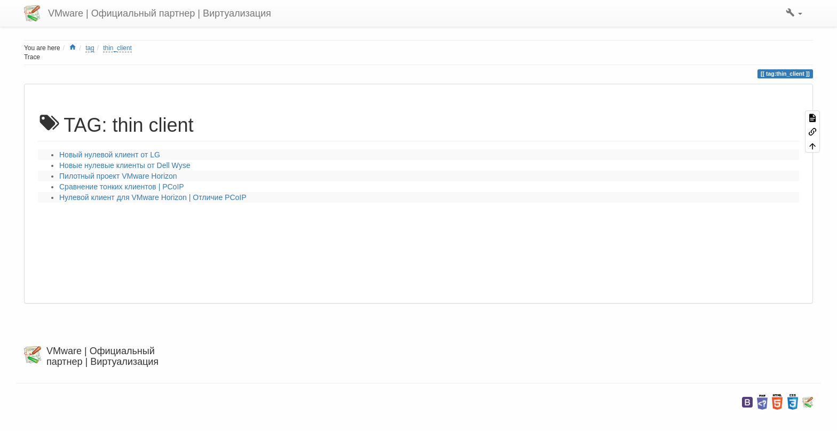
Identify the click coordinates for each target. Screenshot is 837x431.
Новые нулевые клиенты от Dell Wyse (124, 165)
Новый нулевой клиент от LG (109, 154)
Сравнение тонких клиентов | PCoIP (121, 186)
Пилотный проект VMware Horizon (118, 176)
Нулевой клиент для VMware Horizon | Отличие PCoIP (153, 197)
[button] (794, 13)
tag (89, 48)
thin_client (117, 48)
